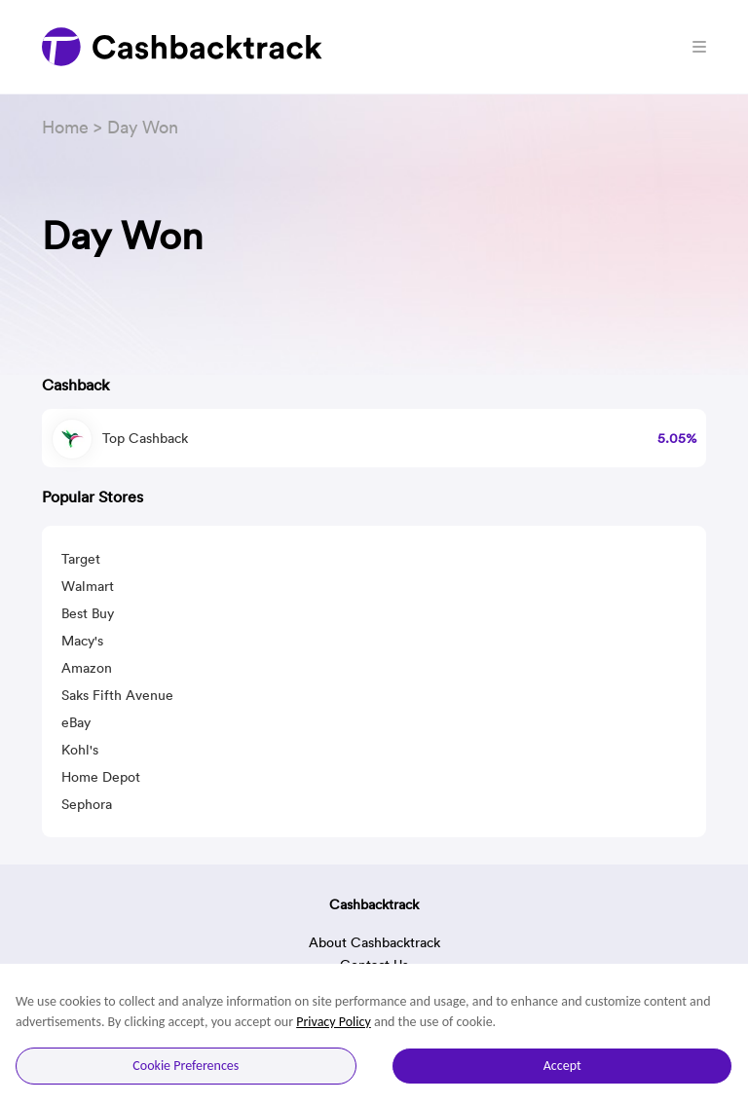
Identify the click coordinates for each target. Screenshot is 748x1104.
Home (65, 127)
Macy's (82, 640)
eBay (76, 722)
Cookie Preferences (185, 1065)
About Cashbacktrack (374, 942)
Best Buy (87, 613)
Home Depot (100, 777)
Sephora (86, 804)
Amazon (86, 668)
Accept (562, 1065)
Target (80, 559)
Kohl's (79, 749)
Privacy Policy (333, 1021)
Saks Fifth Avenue (117, 695)
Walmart (87, 586)
